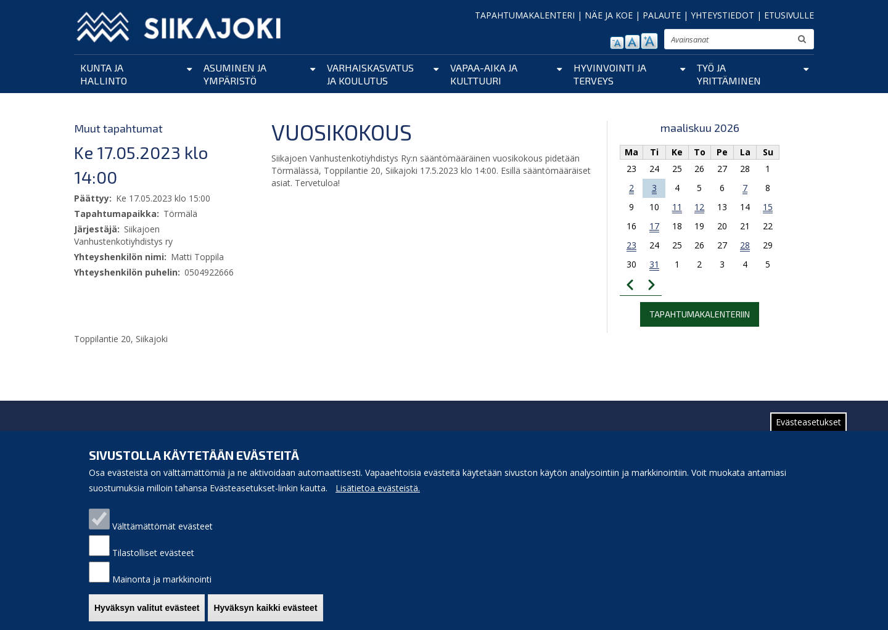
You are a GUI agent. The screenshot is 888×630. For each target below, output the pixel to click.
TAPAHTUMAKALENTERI (525, 15)
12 (699, 207)
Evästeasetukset (808, 434)
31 (654, 264)
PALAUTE (662, 15)
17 (654, 226)
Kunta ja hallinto (103, 74)
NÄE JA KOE (609, 15)
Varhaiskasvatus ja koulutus (370, 74)
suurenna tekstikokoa (649, 41)
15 (768, 207)
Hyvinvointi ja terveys (610, 74)
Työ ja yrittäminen (729, 74)
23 (631, 245)
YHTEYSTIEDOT (722, 15)
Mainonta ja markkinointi (162, 591)
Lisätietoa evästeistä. (377, 500)
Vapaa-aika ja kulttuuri (483, 74)
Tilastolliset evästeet (153, 565)
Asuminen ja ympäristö (235, 74)
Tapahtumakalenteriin (699, 314)
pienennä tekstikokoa (617, 42)
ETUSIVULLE (789, 15)
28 (745, 245)
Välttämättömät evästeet (162, 538)
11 (677, 207)
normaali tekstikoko (632, 42)
